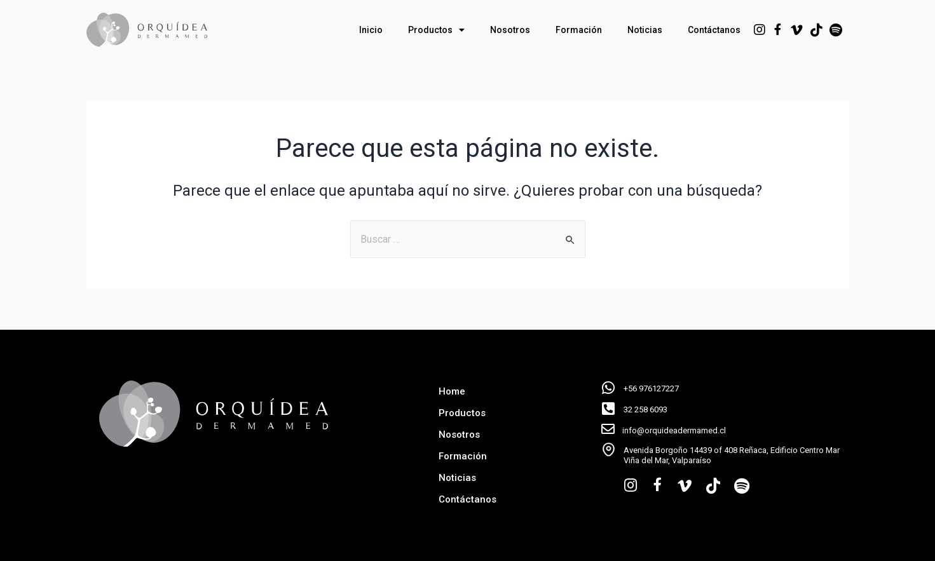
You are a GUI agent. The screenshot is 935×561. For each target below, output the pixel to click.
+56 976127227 (651, 388)
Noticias (644, 30)
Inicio (371, 30)
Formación (579, 30)
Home (452, 391)
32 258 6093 (645, 409)
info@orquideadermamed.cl (674, 430)
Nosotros (510, 30)
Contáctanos (714, 30)
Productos (436, 30)
